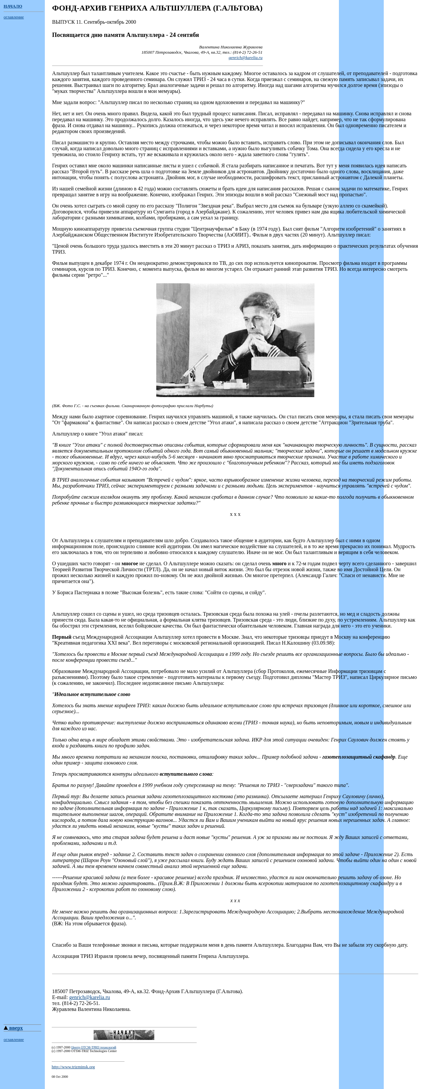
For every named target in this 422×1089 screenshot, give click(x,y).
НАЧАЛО (13, 6)
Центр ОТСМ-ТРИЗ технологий (93, 1054)
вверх (13, 1035)
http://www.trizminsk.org (73, 1073)
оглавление (14, 16)
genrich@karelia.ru (245, 57)
